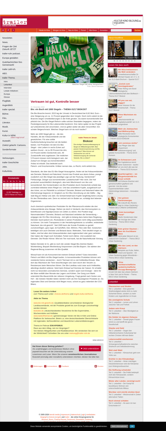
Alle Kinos (93, 30)
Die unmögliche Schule (119, 300)
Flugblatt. (6, 101)
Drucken (100, 366)
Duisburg (88, 420)
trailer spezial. (8, 109)
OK (132, 426)
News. (5, 42)
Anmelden (104, 30)
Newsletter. (7, 38)
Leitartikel (8, 84)
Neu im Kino (73, 30)
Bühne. (5, 114)
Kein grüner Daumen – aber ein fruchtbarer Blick (128, 231)
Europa (7, 94)
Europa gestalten (10, 58)
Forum (83, 30)
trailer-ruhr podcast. (11, 53)
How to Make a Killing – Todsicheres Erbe (125, 58)
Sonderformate (9, 149)
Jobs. (4, 167)
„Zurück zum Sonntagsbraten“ (126, 85)
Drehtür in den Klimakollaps (121, 359)
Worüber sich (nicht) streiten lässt (124, 392)
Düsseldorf (80, 420)
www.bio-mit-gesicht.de (43, 303)
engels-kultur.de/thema (83, 294)
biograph (43, 417)
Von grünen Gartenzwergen (125, 199)
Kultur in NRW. (9, 135)
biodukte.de (39, 311)
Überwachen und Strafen (120, 286)
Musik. (5, 127)
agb (83, 415)
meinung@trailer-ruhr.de (79, 333)
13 (4, 188)
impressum (65, 415)
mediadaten (90, 415)
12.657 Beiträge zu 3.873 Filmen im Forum (14, 193)
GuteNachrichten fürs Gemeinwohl (12, 63)
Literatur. (6, 122)
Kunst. (5, 131)
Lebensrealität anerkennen (121, 339)
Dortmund (71, 420)
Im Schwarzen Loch (127, 160)
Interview (7, 88)
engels (58, 417)
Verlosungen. (8, 158)
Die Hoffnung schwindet (120, 370)
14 (7, 188)
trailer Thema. (8, 78)
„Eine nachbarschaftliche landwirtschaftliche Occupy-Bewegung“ (127, 266)
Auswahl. (6, 141)
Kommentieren (52, 366)
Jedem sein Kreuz (117, 308)
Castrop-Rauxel (60, 420)
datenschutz (75, 415)
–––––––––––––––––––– (14, 154)
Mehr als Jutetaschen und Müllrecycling (128, 130)
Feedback (65, 366)
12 (23, 185)
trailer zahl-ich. (9, 69)
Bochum (45, 420)
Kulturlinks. (7, 171)
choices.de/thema (61, 294)
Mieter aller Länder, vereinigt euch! (124, 381)
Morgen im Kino (59, 30)
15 (11, 188)
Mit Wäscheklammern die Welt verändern (128, 71)
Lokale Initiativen (11, 91)
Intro (6, 81)
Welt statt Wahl (115, 350)
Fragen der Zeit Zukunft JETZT (15, 47)
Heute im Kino (44, 30)
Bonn (51, 420)
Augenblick (7, 105)
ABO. (4, 73)
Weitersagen (38, 366)
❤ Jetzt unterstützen (90, 348)
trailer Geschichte (10, 162)
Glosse (7, 97)
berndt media (54, 415)
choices (52, 417)
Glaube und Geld (116, 328)
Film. (4, 118)
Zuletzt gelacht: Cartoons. (14, 145)
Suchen (138, 30)
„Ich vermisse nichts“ (128, 143)
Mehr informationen (119, 426)
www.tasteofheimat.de (43, 316)
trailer (67, 417)
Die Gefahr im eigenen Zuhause (123, 317)
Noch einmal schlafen (118, 401)
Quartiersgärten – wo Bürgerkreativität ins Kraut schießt (127, 176)
